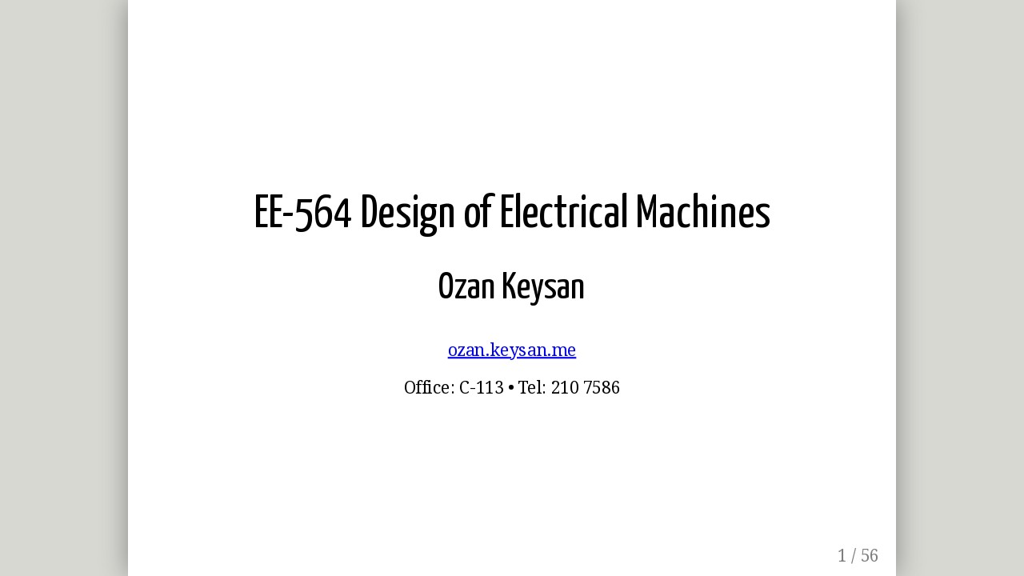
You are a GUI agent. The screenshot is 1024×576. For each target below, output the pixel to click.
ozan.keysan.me (512, 350)
